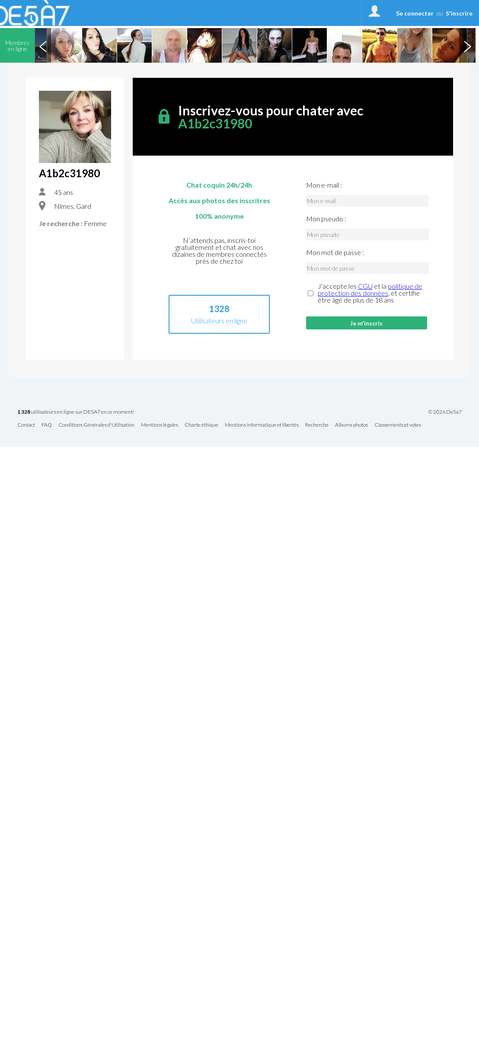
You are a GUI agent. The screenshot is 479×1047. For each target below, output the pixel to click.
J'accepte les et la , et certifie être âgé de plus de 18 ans (370, 293)
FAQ (47, 425)
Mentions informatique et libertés (262, 425)
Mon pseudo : (326, 218)
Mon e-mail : (324, 185)
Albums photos (351, 425)
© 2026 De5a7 (445, 412)
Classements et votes (397, 425)
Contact (26, 425)
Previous (43, 45)
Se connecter (415, 13)
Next (467, 45)
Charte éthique (201, 425)
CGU (365, 286)
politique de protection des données (370, 289)
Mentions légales (159, 425)
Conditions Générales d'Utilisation (96, 425)
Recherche (317, 425)
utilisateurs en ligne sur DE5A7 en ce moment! (75, 412)
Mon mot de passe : (335, 252)
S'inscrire (459, 13)
